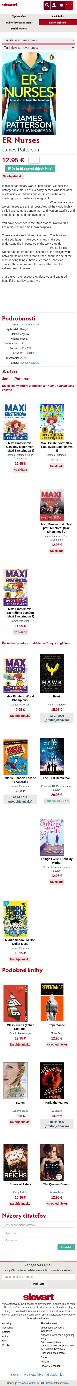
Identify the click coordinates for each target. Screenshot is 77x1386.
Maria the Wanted (57, 1102)
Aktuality (6, 1323)
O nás (44, 1357)
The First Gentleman (57, 778)
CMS (49, 1383)
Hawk (57, 696)
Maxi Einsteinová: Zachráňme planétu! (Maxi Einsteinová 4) (20, 612)
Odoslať (66, 1247)
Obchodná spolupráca (53, 1353)
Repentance (57, 1025)
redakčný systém (27, 1383)
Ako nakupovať (49, 1323)
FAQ (4, 1340)
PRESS (6, 1345)
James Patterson (20, 150)
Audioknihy (58, 16)
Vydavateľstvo (19, 16)
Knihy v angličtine (57, 22)
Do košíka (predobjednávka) (30, 168)
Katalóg (6, 1332)
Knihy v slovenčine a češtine (19, 22)
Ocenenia (7, 1327)
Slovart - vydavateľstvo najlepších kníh (38, 1374)
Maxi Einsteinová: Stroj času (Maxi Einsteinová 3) (56, 446)
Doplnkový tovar (19, 28)
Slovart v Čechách (51, 1366)
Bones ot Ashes (20, 1184)
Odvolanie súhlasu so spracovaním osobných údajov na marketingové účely (57, 1345)
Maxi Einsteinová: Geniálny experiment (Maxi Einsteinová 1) (20, 446)
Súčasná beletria (29, 362)
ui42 (67, 1383)
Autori (5, 1336)
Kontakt (45, 1361)
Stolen (20, 1102)
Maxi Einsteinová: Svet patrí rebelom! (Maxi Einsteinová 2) (56, 528)
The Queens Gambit (56, 1184)
